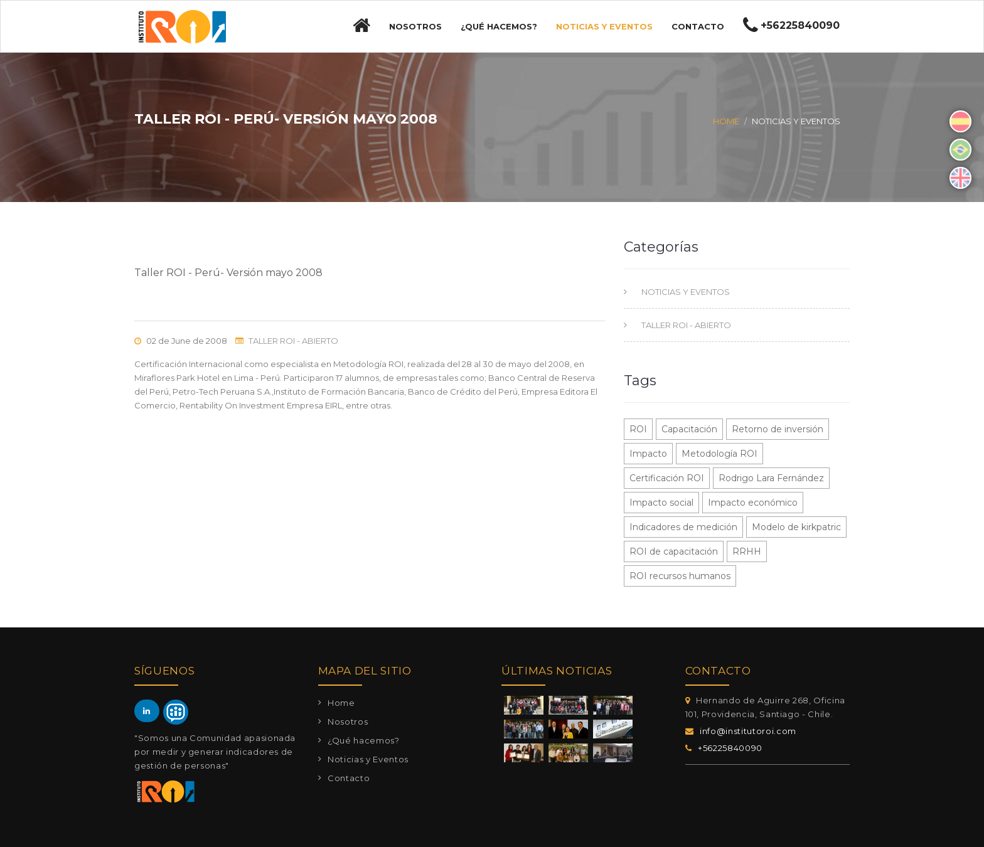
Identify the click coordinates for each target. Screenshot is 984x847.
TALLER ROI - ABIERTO (293, 341)
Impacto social (661, 502)
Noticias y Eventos (604, 26)
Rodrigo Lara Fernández (771, 478)
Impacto (648, 453)
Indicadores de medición (683, 527)
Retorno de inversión (777, 429)
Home (726, 121)
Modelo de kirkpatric (796, 527)
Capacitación (689, 429)
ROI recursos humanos (679, 576)
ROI (638, 429)
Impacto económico (753, 502)
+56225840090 (730, 748)
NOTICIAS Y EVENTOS (684, 292)
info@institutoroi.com (748, 731)
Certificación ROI (666, 478)
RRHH (746, 551)
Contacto (697, 26)
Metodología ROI (719, 453)
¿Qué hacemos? (499, 26)
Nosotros (415, 26)
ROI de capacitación (673, 551)
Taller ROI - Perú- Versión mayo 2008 (228, 273)
